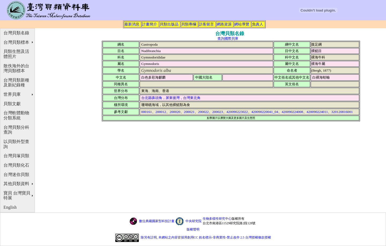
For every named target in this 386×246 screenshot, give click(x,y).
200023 (217, 112)
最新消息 (131, 24)
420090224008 (292, 112)
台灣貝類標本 (16, 42)
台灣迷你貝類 (16, 174)
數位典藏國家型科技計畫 (157, 221)
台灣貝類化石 (16, 165)
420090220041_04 (264, 112)
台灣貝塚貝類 (16, 155)
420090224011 (317, 112)
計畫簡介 (149, 24)
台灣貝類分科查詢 (16, 130)
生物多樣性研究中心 (217, 219)
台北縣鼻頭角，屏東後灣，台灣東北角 (171, 98)
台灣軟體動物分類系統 (16, 115)
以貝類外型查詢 (16, 144)
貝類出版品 (169, 24)
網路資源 (224, 24)
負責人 (257, 24)
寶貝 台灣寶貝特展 (16, 195)
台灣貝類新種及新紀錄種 (16, 82)
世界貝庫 (12, 94)
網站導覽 (241, 24)
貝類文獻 (12, 103)
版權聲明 (193, 229)
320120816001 (342, 112)
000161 (146, 112)
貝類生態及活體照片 (16, 54)
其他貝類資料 (16, 183)
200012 (160, 112)
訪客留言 (206, 24)
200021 (189, 112)
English (10, 207)
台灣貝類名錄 (16, 33)
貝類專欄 (188, 24)
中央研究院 (193, 221)
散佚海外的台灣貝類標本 (16, 68)
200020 (175, 112)
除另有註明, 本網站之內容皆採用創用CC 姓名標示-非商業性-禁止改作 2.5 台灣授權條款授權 (206, 237)
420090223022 (237, 112)
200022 (203, 112)
